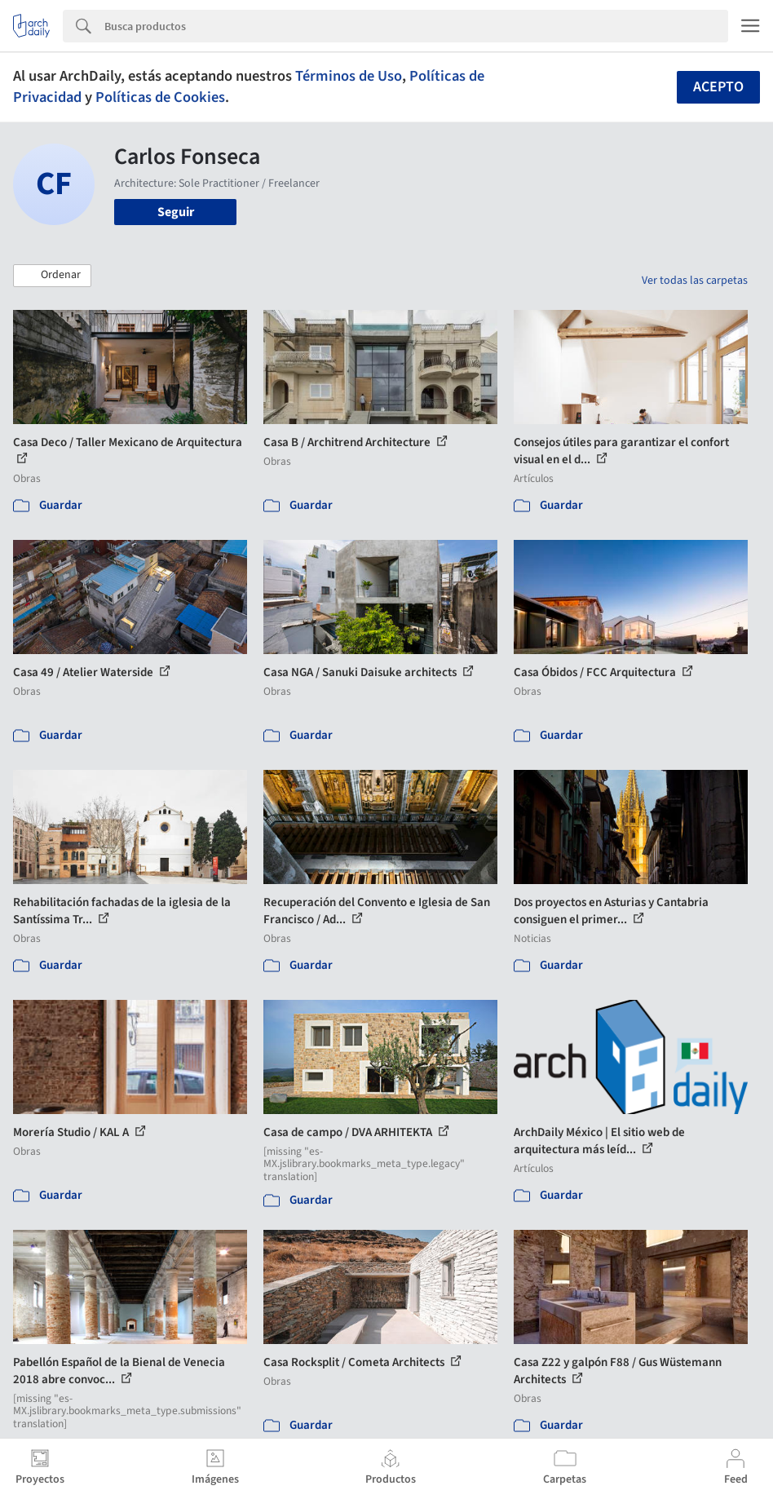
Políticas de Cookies (160, 97)
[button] (52, 275)
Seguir (175, 212)
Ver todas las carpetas (695, 280)
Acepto (718, 87)
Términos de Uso (348, 75)
